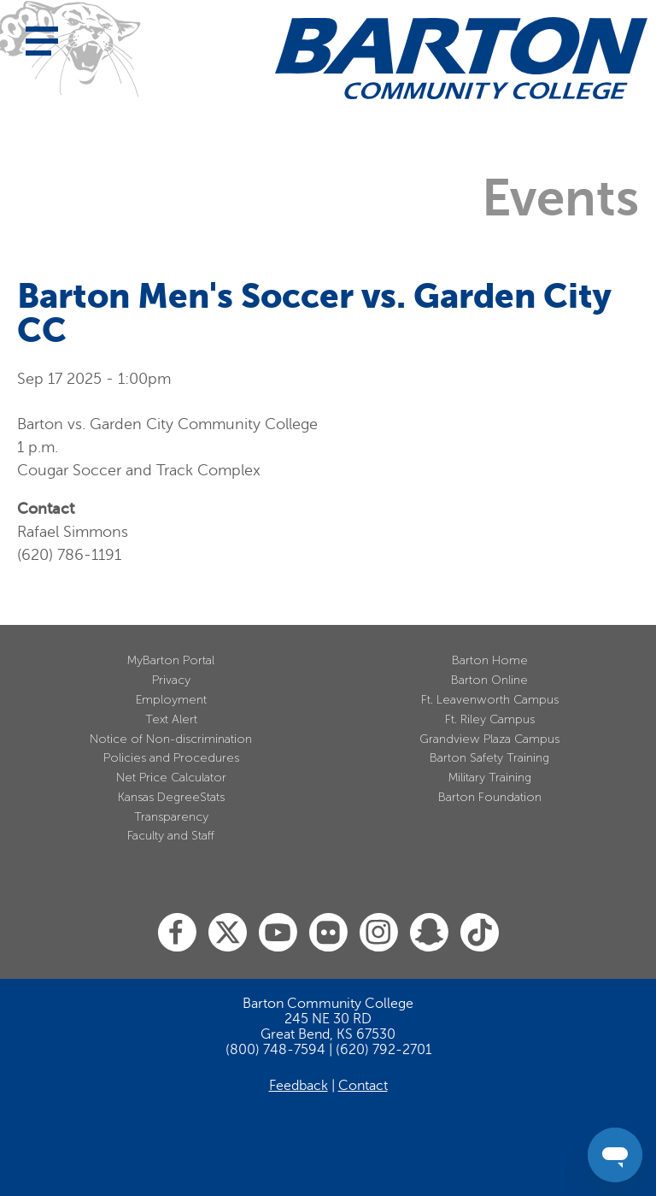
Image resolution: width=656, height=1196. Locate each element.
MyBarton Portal (170, 660)
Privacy (171, 680)
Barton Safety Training (489, 758)
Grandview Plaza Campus (489, 739)
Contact (363, 1085)
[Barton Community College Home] (461, 58)
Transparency (171, 817)
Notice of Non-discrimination (171, 739)
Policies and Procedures (171, 758)
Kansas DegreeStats (171, 797)
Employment (171, 699)
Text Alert (171, 719)
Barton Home (490, 660)
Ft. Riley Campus (490, 719)
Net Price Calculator (171, 777)
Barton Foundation (490, 797)
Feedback (298, 1085)
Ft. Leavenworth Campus (490, 699)
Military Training (489, 777)
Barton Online (489, 680)
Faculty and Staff (170, 835)
